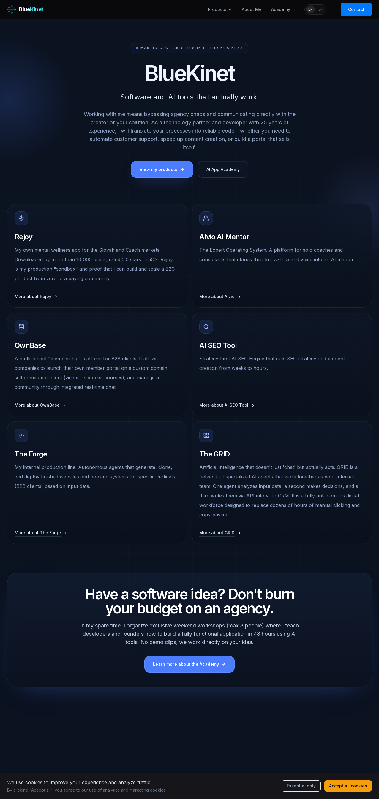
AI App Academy (223, 169)
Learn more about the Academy (189, 664)
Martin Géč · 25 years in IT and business (190, 48)
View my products (162, 169)
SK (320, 9)
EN (310, 9)
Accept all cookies (348, 785)
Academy (280, 9)
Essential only (301, 785)
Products (220, 9)
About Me (252, 9)
